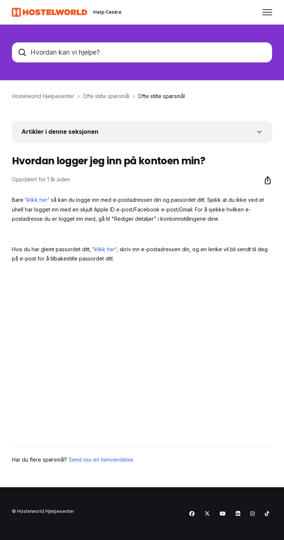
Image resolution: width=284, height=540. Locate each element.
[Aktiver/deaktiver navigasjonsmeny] (267, 12)
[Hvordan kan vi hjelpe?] (142, 52)
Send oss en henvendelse (101, 459)
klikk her (37, 200)
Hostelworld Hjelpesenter (43, 96)
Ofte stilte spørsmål (106, 96)
